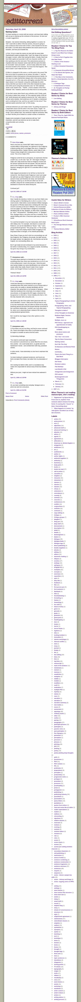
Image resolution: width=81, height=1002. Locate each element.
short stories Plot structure (63, 892)
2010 (55, 270)
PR (55, 766)
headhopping (58, 620)
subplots (57, 923)
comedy (56, 495)
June (57, 293)
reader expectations (60, 809)
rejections (57, 818)
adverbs (56, 432)
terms (56, 945)
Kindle (56, 650)
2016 (55, 255)
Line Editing (57, 98)
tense (56, 940)
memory (56, 672)
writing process (59, 999)
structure (57, 912)
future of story (58, 606)
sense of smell (59, 857)
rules (55, 838)
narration (57, 698)
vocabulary (57, 977)
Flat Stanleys (59, 366)
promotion (57, 781)
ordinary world (59, 713)
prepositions (58, 770)
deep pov (57, 521)
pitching (56, 744)
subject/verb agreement (62, 916)
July (56, 291)
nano (55, 696)
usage (56, 971)
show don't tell (59, 894)
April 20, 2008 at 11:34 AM (18, 252)
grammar (57, 615)
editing (56, 552)
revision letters (59, 831)
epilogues (57, 565)
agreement (57, 438)
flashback (57, 591)
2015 (55, 258)
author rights (58, 456)
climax (56, 489)
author (56, 454)
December (58, 278)
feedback (57, 583)
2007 (55, 389)
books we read (59, 469)
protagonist (58, 790)
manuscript (57, 663)
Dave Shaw (16, 142)
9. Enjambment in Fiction (62, 85)
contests (57, 508)
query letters (58, 801)
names (21, 133)
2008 (55, 275)
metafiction (57, 674)
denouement (58, 526)
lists (55, 659)
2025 (55, 235)
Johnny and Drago (60, 107)
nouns (56, 707)
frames (56, 600)
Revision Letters (60, 364)
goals (56, 613)
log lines (57, 661)
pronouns (27, 133)
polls (55, 757)
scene (56, 840)
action (56, 419)
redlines (56, 814)
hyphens (57, 630)
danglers (57, 519)
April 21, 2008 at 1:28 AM (18, 321)
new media (57, 705)
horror (56, 626)
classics (56, 484)
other (56, 716)
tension (56, 942)
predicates (57, 768)
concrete (57, 500)
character (57, 478)
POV (55, 761)
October (58, 283)
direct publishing (59, 545)
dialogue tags (58, 543)
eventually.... (59, 352)
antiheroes (57, 447)
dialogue (57, 539)
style (55, 914)
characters (57, 480)
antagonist (57, 445)
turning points (58, 964)
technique (57, 938)
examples (57, 569)
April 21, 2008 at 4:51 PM (18, 390)
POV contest (58, 764)
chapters (57, 476)
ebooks (56, 550)
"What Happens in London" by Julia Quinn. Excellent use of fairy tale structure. (62, 411)
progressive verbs (60, 777)
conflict (56, 504)
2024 (55, 238)
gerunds (56, 611)
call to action (58, 471)
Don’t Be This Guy (61, 344)
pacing (56, 720)
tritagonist (57, 962)
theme (56, 947)
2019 (55, 248)
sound (56, 903)
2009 (55, 273)
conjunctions (58, 506)
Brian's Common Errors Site (63, 205)
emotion (56, 561)
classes (56, 482)
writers (56, 995)
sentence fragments (60, 864)
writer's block (58, 993)
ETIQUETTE (58, 567)
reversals (57, 822)
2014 (55, 260)
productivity (58, 774)
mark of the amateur (60, 665)
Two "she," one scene (62, 336)
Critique (56, 515)
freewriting (57, 602)
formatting (57, 598)
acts (55, 423)
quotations (57, 803)
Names (57, 349)
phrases (56, 742)
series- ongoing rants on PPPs (64, 881)
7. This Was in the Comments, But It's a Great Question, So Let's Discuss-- (62, 79)
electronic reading (60, 556)
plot (55, 746)
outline (56, 718)
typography (58, 969)
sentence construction (61, 862)
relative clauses (59, 820)
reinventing (57, 816)
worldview (57, 988)
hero (55, 622)
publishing (57, 792)
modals (56, 681)
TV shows (57, 966)
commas (57, 497)
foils (55, 593)
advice (56, 434)
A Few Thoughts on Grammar (64, 313)
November (58, 281)
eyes (55, 578)
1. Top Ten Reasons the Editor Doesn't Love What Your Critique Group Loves (62, 53)
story (55, 908)
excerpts (57, 572)
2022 (55, 240)
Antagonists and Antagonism (64, 372)
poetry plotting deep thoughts (64, 753)
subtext (56, 925)
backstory (57, 462)
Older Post (44, 396)
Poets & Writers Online (61, 214)
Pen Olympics (58, 733)
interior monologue (60, 639)
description (57, 528)
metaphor (57, 676)
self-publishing (59, 853)
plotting (56, 748)
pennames (57, 735)
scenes (56, 844)
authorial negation (60, 458)
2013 (55, 263)
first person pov (59, 587)
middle (56, 679)
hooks (56, 624)
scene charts (58, 842)
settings (56, 888)
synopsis (57, 929)
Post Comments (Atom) (21, 400)
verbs (56, 973)
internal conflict (59, 641)
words (56, 984)
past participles (59, 731)
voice (56, 980)
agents (56, 436)
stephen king (58, 905)
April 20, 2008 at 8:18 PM (18, 276)
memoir (56, 670)
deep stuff (57, 524)
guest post (57, 617)
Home (27, 396)
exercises (57, 574)
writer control (58, 991)
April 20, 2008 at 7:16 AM (18, 191)
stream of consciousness (62, 910)
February (58, 384)
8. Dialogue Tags (59, 83)
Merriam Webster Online (61, 211)
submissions (58, 918)
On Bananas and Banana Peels (65, 347)
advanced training (60, 430)
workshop (57, 986)
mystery (56, 692)
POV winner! (59, 374)
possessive (57, 759)
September (59, 286)
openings (57, 711)
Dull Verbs (58, 361)
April (57, 298)
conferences (58, 502)
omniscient (57, 709)
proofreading (58, 785)
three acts (57, 953)
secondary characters (61, 851)
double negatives (59, 548)
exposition (57, 576)
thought (56, 949)
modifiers (57, 683)
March (57, 381)
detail (56, 530)
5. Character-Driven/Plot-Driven (64, 70)
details (56, 532)
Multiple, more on (60, 320)
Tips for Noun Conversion (63, 339)
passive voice (58, 729)
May (56, 296)
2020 (55, 245)
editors (56, 554)
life (55, 652)
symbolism (57, 927)
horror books (58, 628)
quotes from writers (60, 805)
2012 (55, 265)
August (57, 288)
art (55, 449)
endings (56, 563)
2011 (55, 268)
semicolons (58, 855)
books (56, 467)
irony (55, 646)
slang (56, 899)
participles (57, 726)
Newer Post (9, 396)
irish (55, 644)
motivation (57, 687)
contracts (57, 510)
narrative (57, 700)
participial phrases (60, 724)
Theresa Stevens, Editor (61, 229)
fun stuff (57, 604)
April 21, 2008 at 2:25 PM (18, 377)
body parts (57, 465)
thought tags (58, 951)
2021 (55, 243)
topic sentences (59, 958)
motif (55, 685)
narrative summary (60, 702)
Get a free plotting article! (59, 29)
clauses (56, 486)
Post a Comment (11, 393)
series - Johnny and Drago (62, 879)
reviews (56, 825)
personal (57, 740)
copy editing (58, 513)
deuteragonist (58, 534)
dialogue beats (59, 541)
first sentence (58, 589)
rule (55, 836)
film (55, 585)
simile (56, 897)
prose (56, 788)
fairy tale (57, 580)
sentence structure (60, 866)
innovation (57, 637)
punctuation (58, 798)
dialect (56, 537)
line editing (57, 654)
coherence (57, 491)
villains (56, 975)
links (55, 657)
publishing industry (60, 794)
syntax (56, 932)
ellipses (56, 558)
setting (56, 886)
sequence (57, 873)
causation (57, 473)
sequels (56, 870)
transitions (57, 960)
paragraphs (58, 722)
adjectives (57, 425)
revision (56, 829)
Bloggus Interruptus (61, 359)
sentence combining (60, 860)
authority (57, 460)
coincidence (58, 493)
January (58, 386)
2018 (55, 250)
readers (56, 812)
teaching (57, 934)
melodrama (57, 668)
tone (55, 956)
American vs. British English (63, 443)
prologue (57, 779)
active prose (15, 133)
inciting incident (59, 635)
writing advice (58, 997)
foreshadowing (59, 596)
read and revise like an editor (63, 807)
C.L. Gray (15, 197)
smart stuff (57, 901)
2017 (55, 253)
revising (56, 827)
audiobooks (58, 452)
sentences (57, 868)
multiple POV (58, 689)
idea (55, 633)
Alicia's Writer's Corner (61, 203)
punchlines (57, 796)
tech (55, 936)
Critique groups (59, 517)
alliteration (57, 441)
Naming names (60, 342)
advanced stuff (59, 428)
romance (57, 833)
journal (56, 648)
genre (56, 609)
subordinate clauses (60, 921)
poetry (56, 750)
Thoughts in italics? (61, 310)
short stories (58, 890)
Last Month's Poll (60, 369)
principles (57, 772)
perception (57, 737)
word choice (58, 982)
